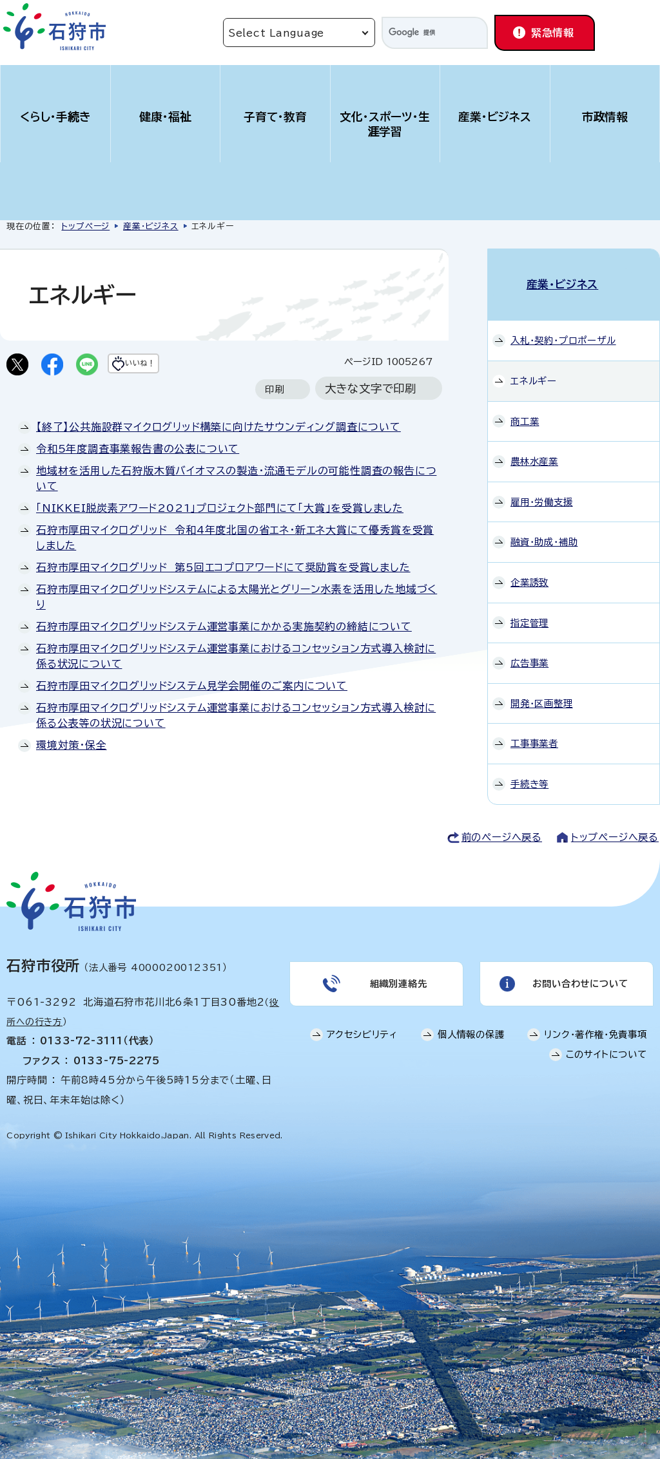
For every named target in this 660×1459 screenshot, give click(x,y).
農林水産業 (534, 448)
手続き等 (529, 770)
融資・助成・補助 (544, 528)
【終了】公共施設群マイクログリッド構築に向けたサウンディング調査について (218, 452)
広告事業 (529, 649)
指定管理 (529, 609)
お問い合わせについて (579, 973)
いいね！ (165, 365)
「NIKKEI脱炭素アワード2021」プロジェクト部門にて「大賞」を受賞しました (219, 534)
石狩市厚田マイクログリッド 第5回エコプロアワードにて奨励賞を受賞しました (223, 593)
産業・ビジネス (494, 116)
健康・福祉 (165, 116)
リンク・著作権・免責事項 (595, 1027)
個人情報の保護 (471, 1027)
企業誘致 (529, 569)
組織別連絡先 (396, 973)
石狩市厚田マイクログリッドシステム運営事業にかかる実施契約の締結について (224, 652)
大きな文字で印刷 (370, 414)
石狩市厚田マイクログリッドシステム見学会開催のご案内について (191, 711)
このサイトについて (606, 1047)
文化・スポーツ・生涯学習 (385, 124)
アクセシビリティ (362, 1027)
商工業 (524, 407)
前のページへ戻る (501, 823)
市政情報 (605, 116)
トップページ (85, 226)
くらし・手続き (55, 116)
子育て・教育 (275, 116)
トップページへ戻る (615, 823)
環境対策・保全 (71, 771)
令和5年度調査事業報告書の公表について (137, 474)
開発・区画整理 (541, 690)
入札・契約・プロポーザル (563, 327)
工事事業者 (534, 730)
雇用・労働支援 (541, 488)
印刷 (274, 415)
